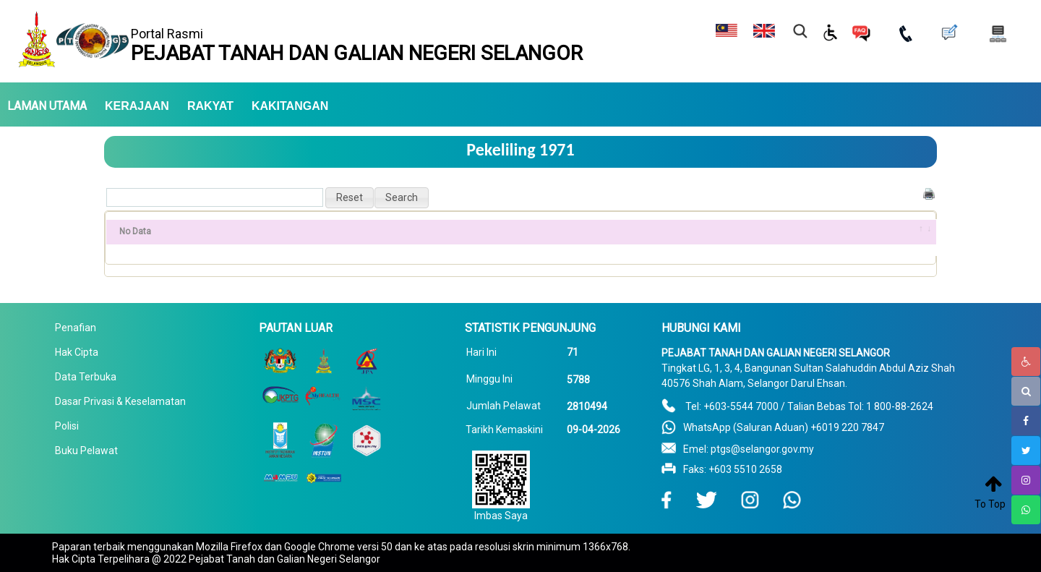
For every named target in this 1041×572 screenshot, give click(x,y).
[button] (349, 197)
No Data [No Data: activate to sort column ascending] (135, 231)
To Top (990, 504)
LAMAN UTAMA (47, 106)
